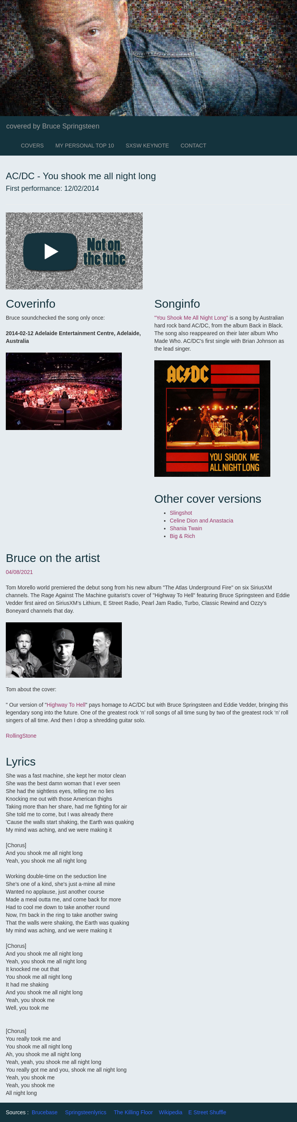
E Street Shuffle (207, 1112)
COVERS (32, 145)
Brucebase (45, 1112)
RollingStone (21, 736)
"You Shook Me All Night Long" (191, 318)
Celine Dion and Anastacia (202, 520)
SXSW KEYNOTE (147, 145)
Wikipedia (171, 1112)
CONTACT (194, 145)
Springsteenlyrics (85, 1112)
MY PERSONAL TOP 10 (84, 145)
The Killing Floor (133, 1112)
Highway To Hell (66, 705)
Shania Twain (187, 528)
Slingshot (181, 513)
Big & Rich (182, 536)
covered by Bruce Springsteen (52, 126)
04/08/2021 (19, 572)
